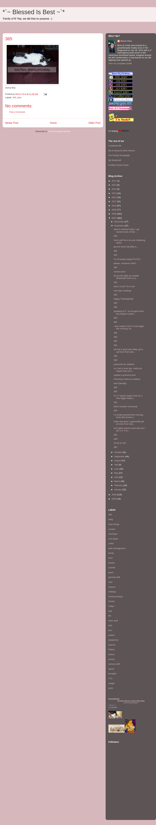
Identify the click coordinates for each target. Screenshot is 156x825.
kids (110, 611)
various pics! (119, 271)
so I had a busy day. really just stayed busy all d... (128, 369)
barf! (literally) (120, 383)
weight (111, 683)
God (110, 582)
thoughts (112, 673)
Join (125, 703)
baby (110, 519)
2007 (114, 218)
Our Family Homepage (119, 155)
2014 (114, 189)
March (117, 481)
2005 (114, 499)
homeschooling (115, 596)
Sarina (111, 654)
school (111, 659)
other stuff (113, 620)
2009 (114, 209)
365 (14, 97)
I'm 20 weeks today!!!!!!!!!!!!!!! (127, 259)
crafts (111, 543)
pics (110, 630)
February (118, 485)
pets (19, 97)
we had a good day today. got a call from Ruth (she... (128, 350)
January (118, 489)
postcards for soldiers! (124, 364)
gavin (110, 572)
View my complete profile (120, 63)
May (116, 473)
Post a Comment (17, 112)
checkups (112, 534)
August (117, 460)
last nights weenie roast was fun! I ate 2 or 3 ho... (129, 429)
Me (109, 616)
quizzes (112, 645)
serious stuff (114, 664)
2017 (114, 181)
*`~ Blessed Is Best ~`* (34, 12)
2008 (114, 214)
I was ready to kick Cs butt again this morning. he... (129, 327)
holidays (112, 591)
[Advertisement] (118, 797)
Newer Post (11, 123)
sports (111, 669)
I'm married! (112, 707)
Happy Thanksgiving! (123, 299)
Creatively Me (114, 145)
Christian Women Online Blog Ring (130, 701)
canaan (111, 529)
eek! (116, 439)
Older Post (94, 123)
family (111, 553)
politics (111, 635)
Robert (111, 649)
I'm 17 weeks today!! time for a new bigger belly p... (128, 397)
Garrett (111, 567)
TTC (110, 678)
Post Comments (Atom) (59, 131)
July (116, 464)
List (129, 703)
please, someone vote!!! (125, 263)
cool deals (113, 539)
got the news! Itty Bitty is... (126, 246)
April (116, 477)
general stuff (114, 577)
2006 (114, 494)
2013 (114, 193)
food (110, 558)
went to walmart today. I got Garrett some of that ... (126, 230)
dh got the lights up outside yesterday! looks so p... (126, 277)
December (119, 221)
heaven (111, 587)
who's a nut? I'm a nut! (124, 286)
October (118, 452)
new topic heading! (122, 290)
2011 (114, 201)
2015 (114, 185)
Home (53, 123)
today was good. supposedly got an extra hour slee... (129, 422)
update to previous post (125, 375)
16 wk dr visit (120, 443)
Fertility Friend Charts (118, 165)
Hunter (111, 601)
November (119, 225)
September (119, 456)
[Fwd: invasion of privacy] (125, 406)
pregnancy (113, 640)
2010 (114, 205)
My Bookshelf (114, 160)
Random (135, 703)
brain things (113, 524)
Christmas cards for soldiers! (127, 379)
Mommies (112, 705)
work (110, 688)
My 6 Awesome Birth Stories (121, 150)
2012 (114, 197)
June (116, 469)
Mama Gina (126, 41)
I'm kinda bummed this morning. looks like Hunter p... (128, 416)
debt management (116, 548)
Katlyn (111, 606)
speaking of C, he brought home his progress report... (129, 312)
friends (111, 563)
